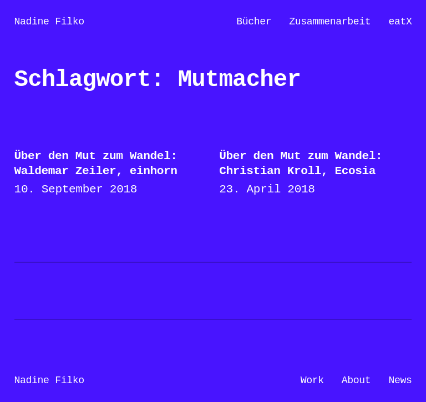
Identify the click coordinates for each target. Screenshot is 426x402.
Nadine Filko (49, 21)
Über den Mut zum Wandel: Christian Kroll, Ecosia (300, 163)
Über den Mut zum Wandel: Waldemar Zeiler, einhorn (96, 163)
